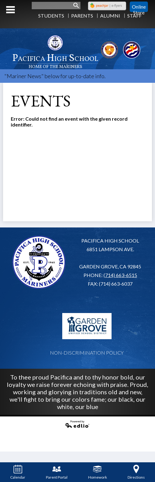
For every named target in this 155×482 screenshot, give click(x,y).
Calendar (17, 472)
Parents (82, 15)
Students (51, 15)
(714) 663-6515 (120, 275)
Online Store (139, 7)
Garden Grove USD (87, 326)
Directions (136, 472)
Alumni (110, 15)
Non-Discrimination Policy (87, 352)
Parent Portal (56, 472)
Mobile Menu (10, 9)
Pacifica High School (55, 60)
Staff (134, 15)
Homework (97, 472)
